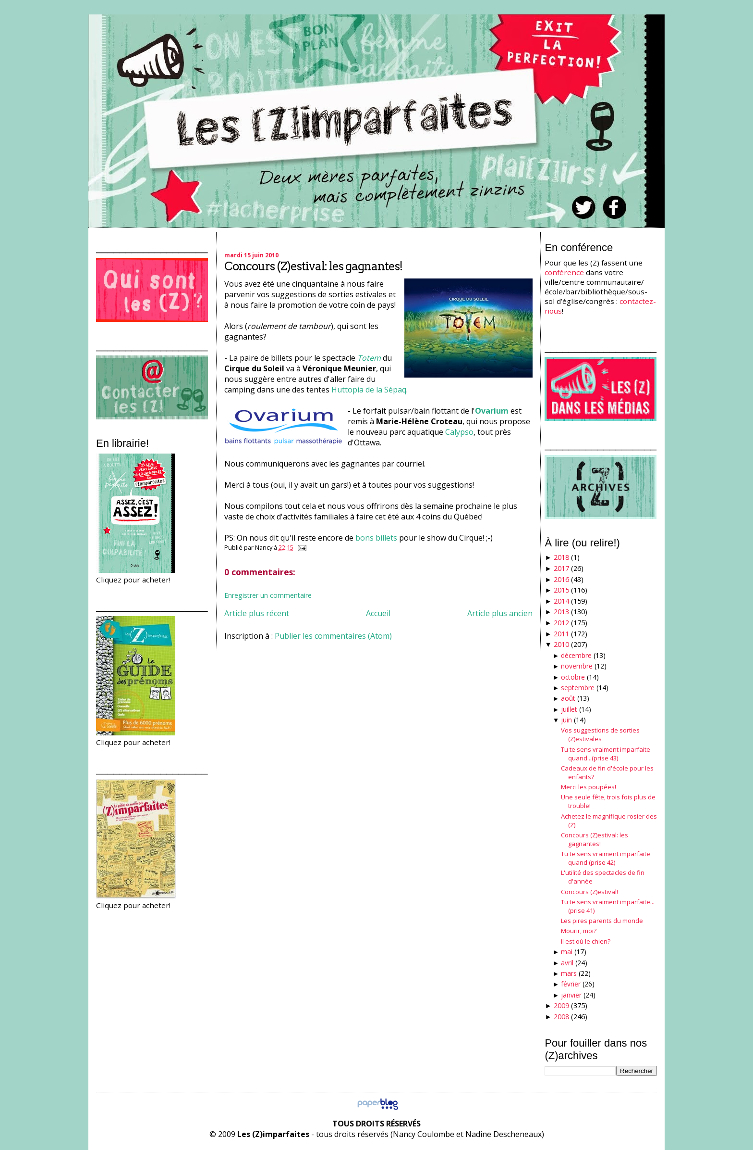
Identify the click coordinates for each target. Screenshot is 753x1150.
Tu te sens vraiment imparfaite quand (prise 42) (605, 858)
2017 (561, 568)
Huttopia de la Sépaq (368, 389)
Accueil (378, 613)
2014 (561, 601)
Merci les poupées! (588, 787)
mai (566, 951)
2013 (561, 611)
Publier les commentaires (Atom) (333, 636)
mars (569, 973)
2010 (561, 644)
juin (566, 719)
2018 (561, 557)
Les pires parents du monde (602, 920)
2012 (561, 622)
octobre (573, 677)
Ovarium (492, 410)
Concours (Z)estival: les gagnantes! (313, 266)
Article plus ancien (500, 613)
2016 (561, 579)
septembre (578, 687)
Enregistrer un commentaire (268, 595)
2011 (561, 633)
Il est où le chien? (585, 941)
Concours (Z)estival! (589, 891)
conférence (564, 272)
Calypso (459, 432)
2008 (561, 1016)
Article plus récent (256, 613)
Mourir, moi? (578, 930)
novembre (577, 665)
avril (567, 962)
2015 (561, 589)
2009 (561, 1005)
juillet (569, 709)
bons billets (376, 537)
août (568, 698)
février (571, 983)
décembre (576, 655)
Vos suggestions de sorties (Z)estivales (600, 734)
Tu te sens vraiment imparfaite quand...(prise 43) (605, 753)
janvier (571, 994)
